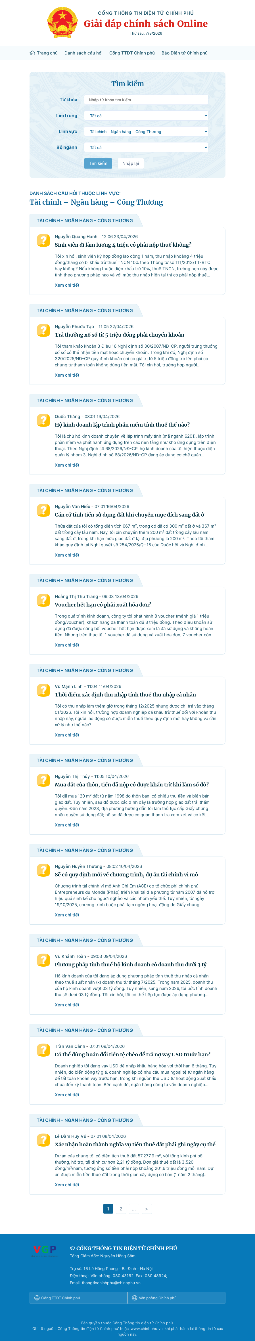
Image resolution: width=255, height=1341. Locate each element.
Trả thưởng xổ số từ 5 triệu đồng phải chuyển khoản (119, 334)
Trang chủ (44, 53)
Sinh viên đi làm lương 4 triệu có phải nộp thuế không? (123, 245)
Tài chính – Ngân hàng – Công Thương (96, 202)
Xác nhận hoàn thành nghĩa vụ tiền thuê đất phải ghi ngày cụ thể (135, 1144)
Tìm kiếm (98, 163)
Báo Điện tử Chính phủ (185, 53)
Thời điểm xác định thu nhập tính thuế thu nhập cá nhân (125, 694)
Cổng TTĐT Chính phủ (132, 53)
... (134, 1209)
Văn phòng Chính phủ (154, 1298)
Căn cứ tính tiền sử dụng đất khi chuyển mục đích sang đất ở (129, 514)
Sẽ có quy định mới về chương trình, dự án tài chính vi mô (126, 874)
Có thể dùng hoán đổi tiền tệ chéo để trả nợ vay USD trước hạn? (132, 1054)
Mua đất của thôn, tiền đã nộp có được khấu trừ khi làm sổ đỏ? (132, 784)
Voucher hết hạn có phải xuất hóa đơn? (103, 604)
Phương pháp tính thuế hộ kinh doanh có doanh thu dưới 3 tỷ (130, 964)
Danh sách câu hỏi (83, 53)
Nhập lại (130, 163)
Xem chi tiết (67, 285)
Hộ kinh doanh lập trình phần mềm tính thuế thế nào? (122, 424)
